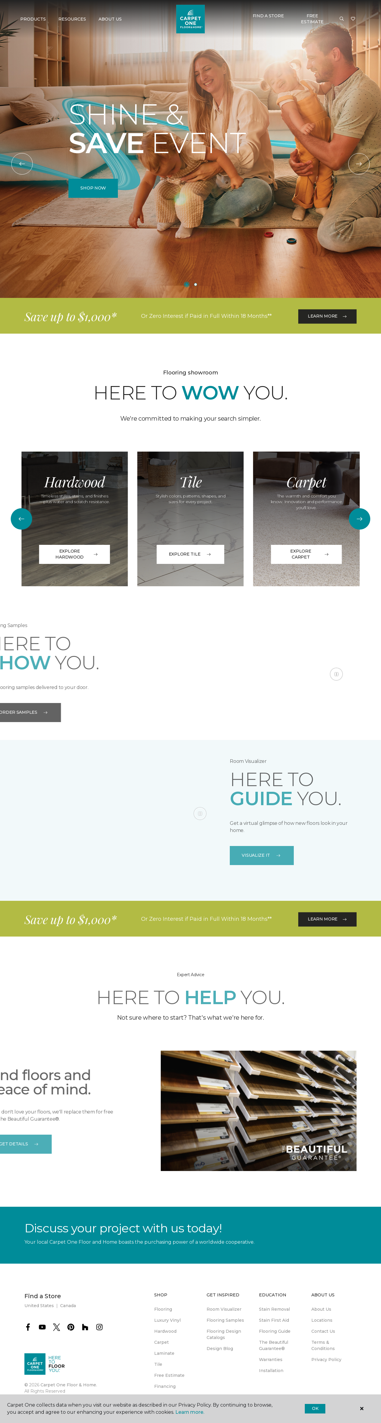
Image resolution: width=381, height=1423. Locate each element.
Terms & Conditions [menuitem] (323, 1345)
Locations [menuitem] (321, 1320)
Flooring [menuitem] (163, 1309)
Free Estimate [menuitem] (169, 1375)
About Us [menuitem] (321, 1309)
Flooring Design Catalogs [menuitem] (224, 1334)
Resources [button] (72, 19)
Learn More (327, 339)
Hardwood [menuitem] (165, 1331)
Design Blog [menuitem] (220, 1348)
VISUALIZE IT (262, 855)
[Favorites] (353, 19)
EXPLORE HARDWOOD (76, 554)
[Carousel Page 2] (195, 284)
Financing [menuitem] (165, 1386)
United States (39, 1305)
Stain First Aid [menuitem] (274, 1320)
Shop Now (93, 188)
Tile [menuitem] (158, 1364)
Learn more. (189, 1412)
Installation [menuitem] (271, 1370)
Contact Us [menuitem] (323, 1331)
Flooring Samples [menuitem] (225, 1320)
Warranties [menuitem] (270, 1359)
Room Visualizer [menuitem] (224, 1309)
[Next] (359, 164)
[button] (341, 19)
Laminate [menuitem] (164, 1353)
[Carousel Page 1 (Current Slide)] (186, 284)
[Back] (22, 164)
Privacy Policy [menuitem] (326, 1359)
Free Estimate (312, 18)
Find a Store (268, 15)
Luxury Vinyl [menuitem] (167, 1320)
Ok (315, 1408)
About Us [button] (110, 19)
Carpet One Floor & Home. (68, 1385)
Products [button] (33, 19)
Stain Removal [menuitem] (274, 1309)
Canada (68, 1305)
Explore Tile (191, 554)
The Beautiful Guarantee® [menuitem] (273, 1345)
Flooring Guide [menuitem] (275, 1331)
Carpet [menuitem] (161, 1342)
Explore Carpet (310, 554)
